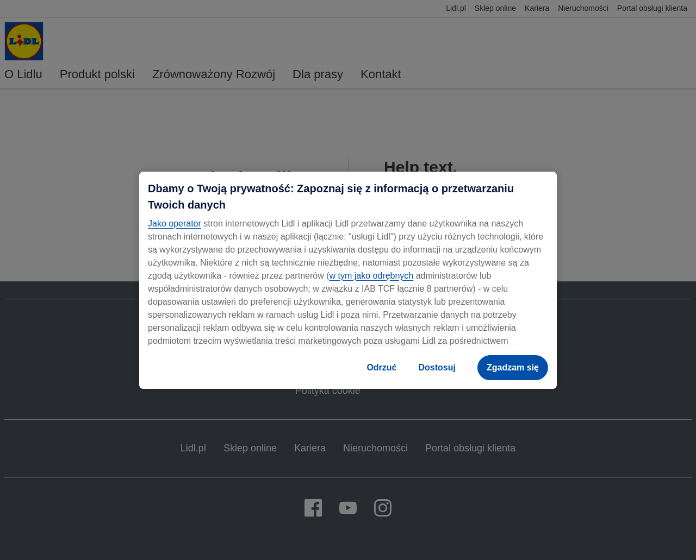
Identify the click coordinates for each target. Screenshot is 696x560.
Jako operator (174, 223)
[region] (348, 280)
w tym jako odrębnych (371, 275)
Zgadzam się (513, 367)
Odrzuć (381, 367)
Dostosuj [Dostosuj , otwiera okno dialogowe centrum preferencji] (437, 367)
